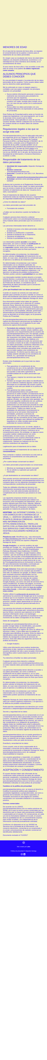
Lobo (28, 846)
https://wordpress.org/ (13, 539)
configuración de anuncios (25, 594)
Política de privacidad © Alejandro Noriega (23, 851)
